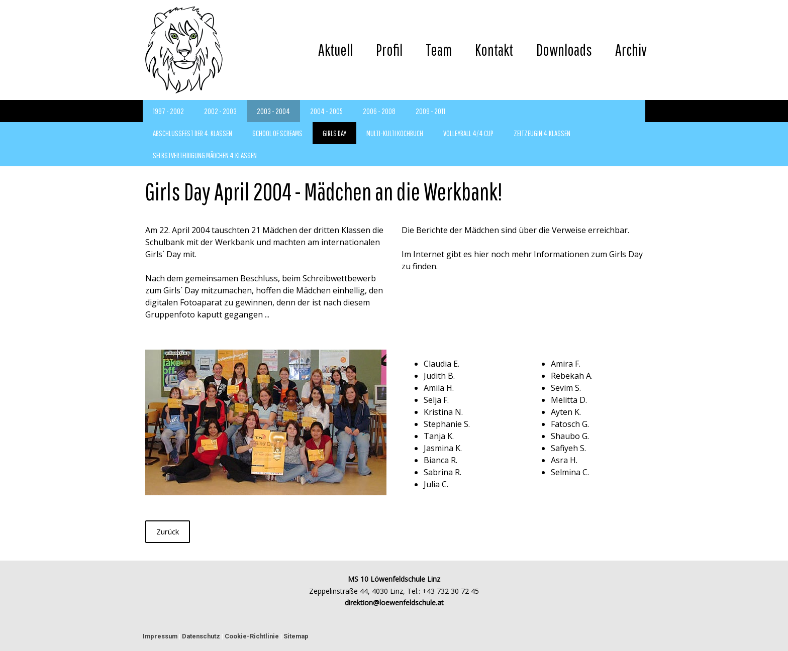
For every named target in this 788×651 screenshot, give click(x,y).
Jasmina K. (443, 448)
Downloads (564, 49)
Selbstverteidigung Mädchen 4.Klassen (205, 155)
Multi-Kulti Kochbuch (394, 133)
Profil (389, 49)
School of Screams (277, 133)
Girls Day (334, 133)
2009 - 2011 (430, 111)
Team (439, 49)
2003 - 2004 (273, 111)
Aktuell (335, 49)
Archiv (631, 49)
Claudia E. (441, 363)
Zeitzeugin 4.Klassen (542, 133)
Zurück (167, 531)
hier (481, 254)
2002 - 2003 (220, 111)
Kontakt (494, 49)
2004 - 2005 (326, 111)
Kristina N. (443, 411)
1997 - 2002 (168, 111)
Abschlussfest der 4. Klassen (192, 133)
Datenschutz (201, 636)
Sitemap (296, 636)
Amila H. (439, 387)
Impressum (160, 636)
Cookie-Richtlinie (252, 636)
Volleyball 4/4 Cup (468, 133)
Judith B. (439, 375)
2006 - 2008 (379, 111)
